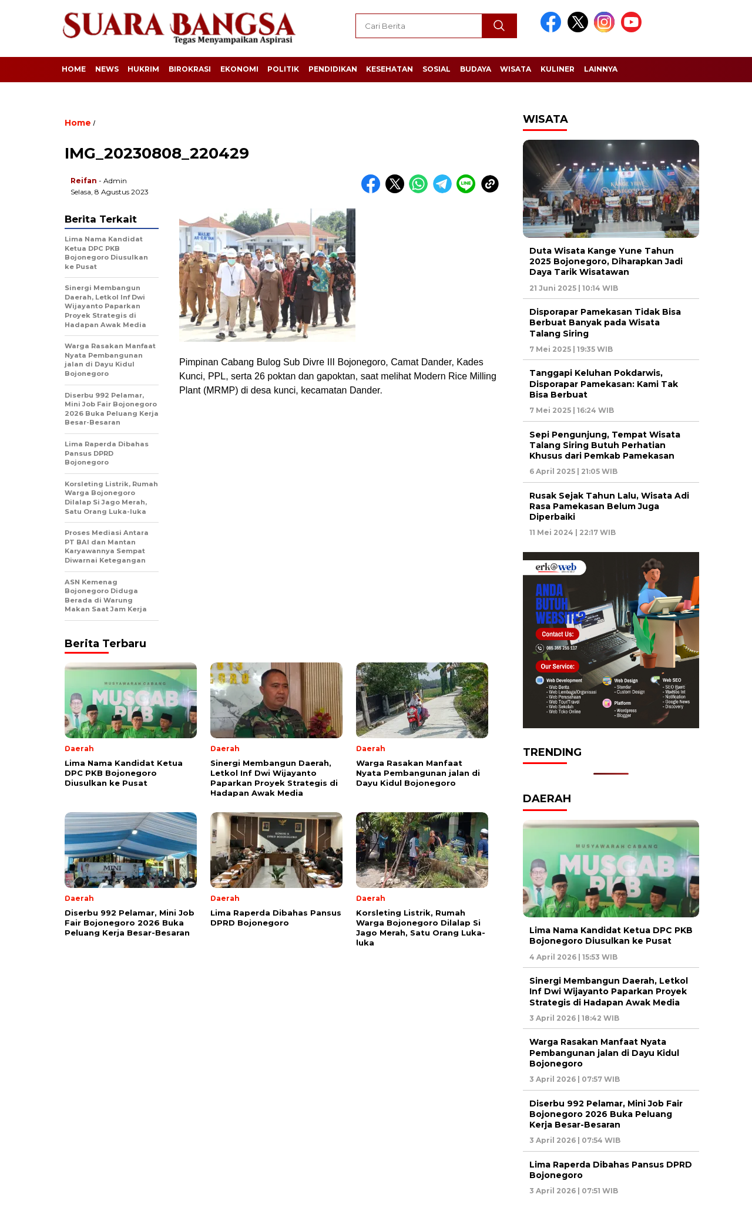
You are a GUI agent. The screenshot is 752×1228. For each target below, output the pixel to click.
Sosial (436, 69)
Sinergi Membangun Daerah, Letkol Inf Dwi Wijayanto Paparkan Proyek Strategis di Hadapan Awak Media (608, 991)
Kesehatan (389, 69)
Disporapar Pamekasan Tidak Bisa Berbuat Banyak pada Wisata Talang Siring (605, 322)
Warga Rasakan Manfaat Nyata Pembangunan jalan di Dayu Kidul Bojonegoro (604, 1052)
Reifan (83, 180)
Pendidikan (332, 69)
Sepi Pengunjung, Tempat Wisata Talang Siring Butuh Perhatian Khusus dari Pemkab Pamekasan (604, 445)
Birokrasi (190, 69)
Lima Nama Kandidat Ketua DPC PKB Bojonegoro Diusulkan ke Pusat (611, 935)
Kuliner (557, 69)
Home (74, 69)
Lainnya (600, 69)
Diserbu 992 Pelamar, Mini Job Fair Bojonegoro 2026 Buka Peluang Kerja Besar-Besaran (606, 1114)
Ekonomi (239, 69)
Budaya (475, 69)
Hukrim (143, 69)
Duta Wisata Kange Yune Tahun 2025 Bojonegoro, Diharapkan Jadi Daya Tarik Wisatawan (606, 261)
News (107, 69)
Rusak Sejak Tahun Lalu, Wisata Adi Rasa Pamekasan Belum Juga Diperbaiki (609, 506)
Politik (283, 69)
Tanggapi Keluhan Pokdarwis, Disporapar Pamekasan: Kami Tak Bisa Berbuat (603, 383)
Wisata (515, 69)
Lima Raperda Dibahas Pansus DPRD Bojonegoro (610, 1169)
